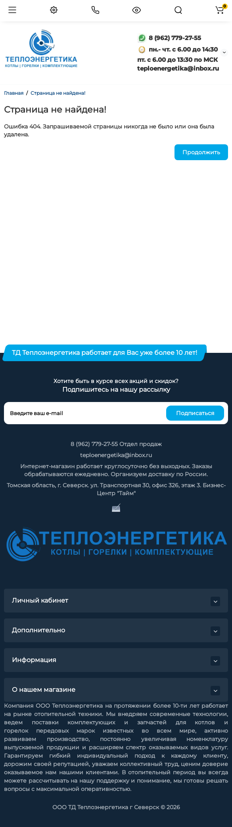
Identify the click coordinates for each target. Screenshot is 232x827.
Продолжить (201, 152)
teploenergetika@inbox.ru (116, 455)
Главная (13, 93)
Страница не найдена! (58, 93)
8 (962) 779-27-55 (169, 38)
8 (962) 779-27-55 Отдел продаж (116, 444)
